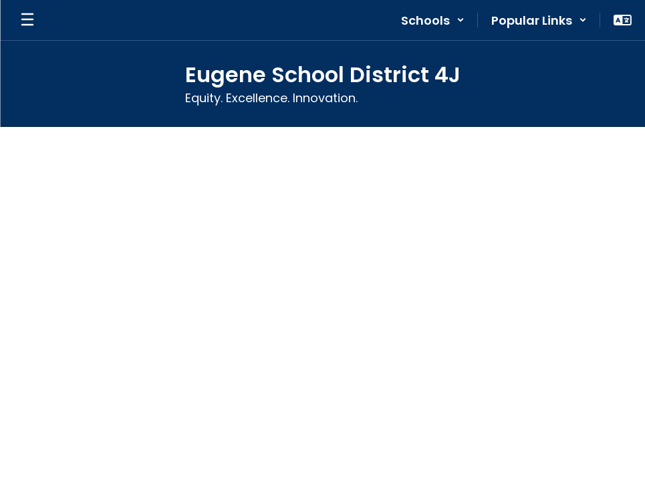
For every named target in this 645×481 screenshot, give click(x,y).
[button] (433, 20)
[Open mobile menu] (27, 20)
